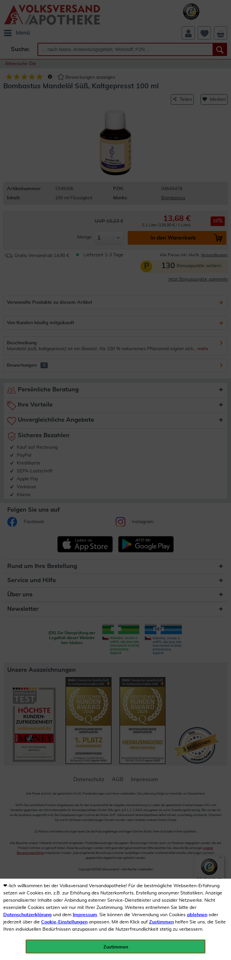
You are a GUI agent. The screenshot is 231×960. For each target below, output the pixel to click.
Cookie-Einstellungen (64, 922)
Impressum (85, 915)
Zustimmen (161, 922)
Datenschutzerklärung (27, 915)
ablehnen (197, 915)
